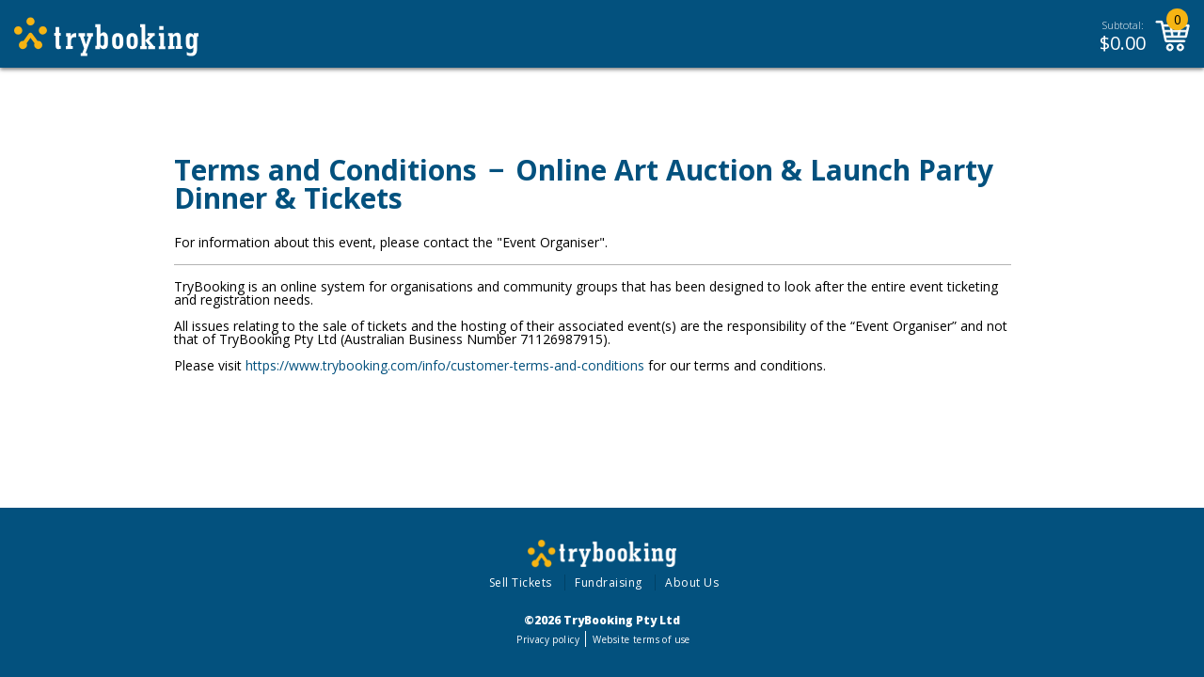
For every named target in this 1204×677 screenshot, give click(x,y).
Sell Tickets (520, 582)
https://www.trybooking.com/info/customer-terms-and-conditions (445, 365)
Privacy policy (547, 639)
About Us (692, 582)
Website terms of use (641, 639)
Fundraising (608, 582)
